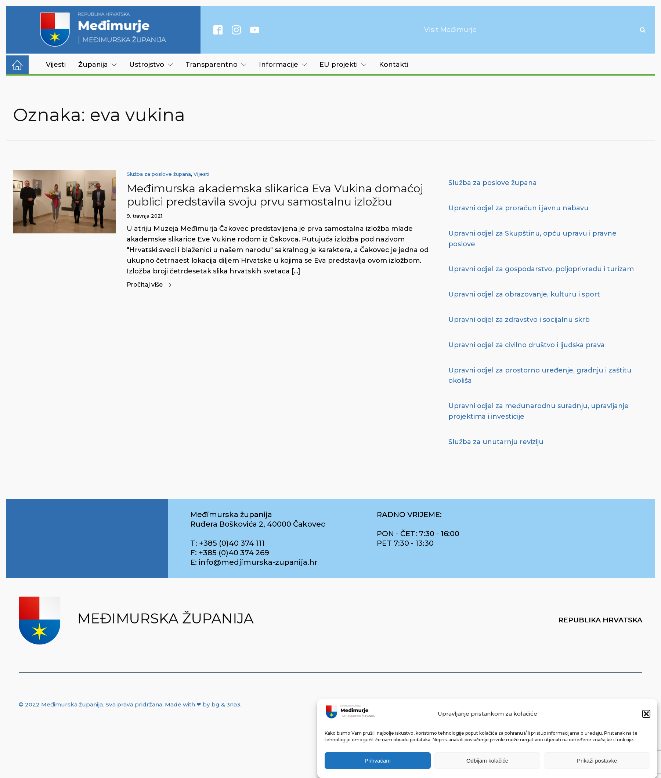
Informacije (283, 65)
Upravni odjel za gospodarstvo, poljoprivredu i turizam (541, 269)
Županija (97, 65)
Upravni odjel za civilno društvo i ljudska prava (526, 345)
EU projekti (342, 65)
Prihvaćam (378, 761)
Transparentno (215, 65)
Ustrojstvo (151, 65)
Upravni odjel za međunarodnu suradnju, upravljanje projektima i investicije (538, 411)
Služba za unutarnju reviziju (495, 442)
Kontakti (393, 65)
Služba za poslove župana (159, 174)
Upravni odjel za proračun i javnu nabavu (518, 208)
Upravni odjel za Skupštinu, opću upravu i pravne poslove (532, 238)
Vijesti (56, 65)
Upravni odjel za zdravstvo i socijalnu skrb (519, 320)
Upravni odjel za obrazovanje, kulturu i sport (524, 294)
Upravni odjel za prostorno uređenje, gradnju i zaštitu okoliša (540, 375)
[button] (646, 714)
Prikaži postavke (597, 761)
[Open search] (642, 29)
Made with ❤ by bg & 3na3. (203, 704)
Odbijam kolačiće (487, 761)
